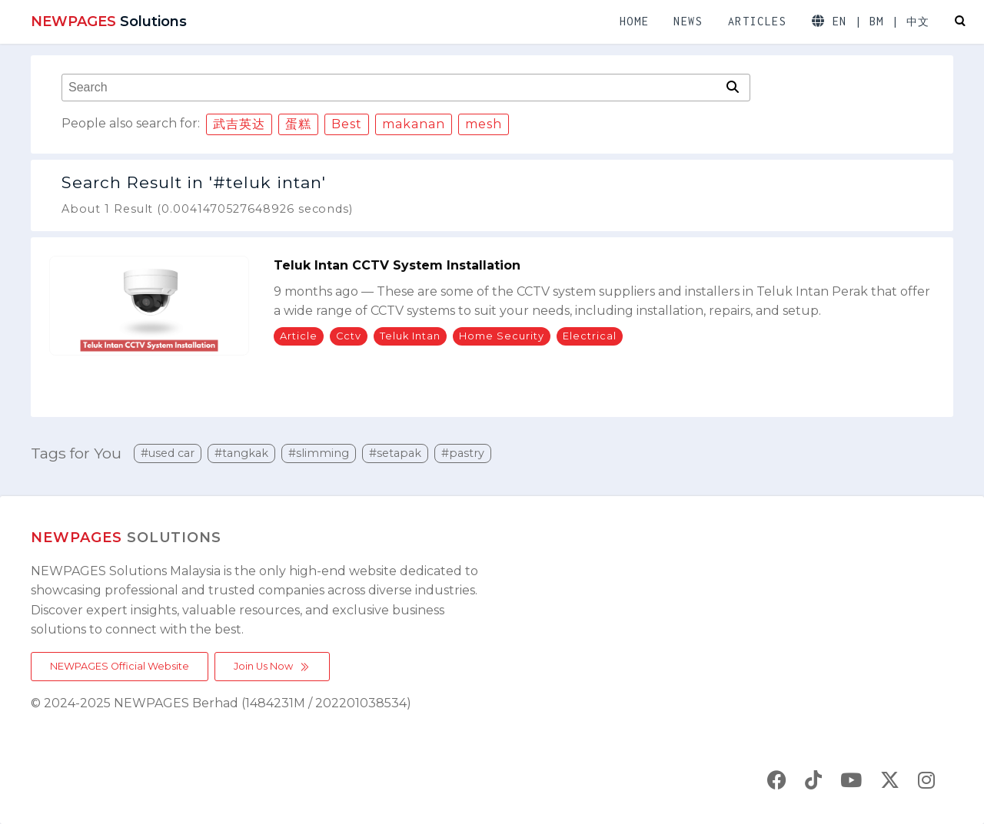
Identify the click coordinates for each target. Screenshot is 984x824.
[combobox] (392, 87)
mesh (483, 124)
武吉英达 (239, 124)
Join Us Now (272, 666)
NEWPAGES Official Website (119, 666)
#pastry (462, 453)
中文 (918, 22)
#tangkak (241, 453)
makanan (413, 124)
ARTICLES (757, 21)
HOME (634, 21)
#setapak (395, 453)
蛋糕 (298, 124)
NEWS (688, 21)
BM (876, 21)
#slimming (318, 453)
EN (840, 21)
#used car (167, 453)
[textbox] (392, 87)
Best (346, 124)
